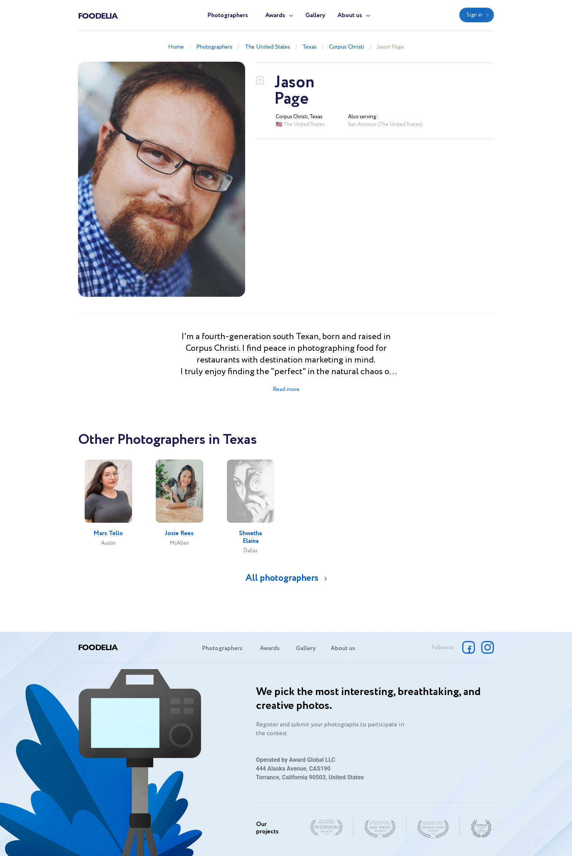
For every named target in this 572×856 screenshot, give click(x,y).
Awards (275, 15)
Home (176, 47)
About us (349, 15)
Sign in (474, 15)
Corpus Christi (346, 47)
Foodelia (97, 15)
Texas (309, 47)
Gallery (315, 15)
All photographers (282, 578)
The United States (267, 47)
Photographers (227, 15)
